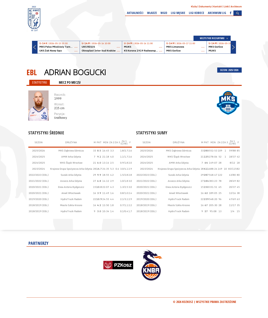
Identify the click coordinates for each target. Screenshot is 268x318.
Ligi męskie (178, 13)
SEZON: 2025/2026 (229, 70)
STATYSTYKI (39, 82)
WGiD (164, 13)
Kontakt (217, 6)
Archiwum (236, 6)
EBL (31, 72)
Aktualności (135, 13)
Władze (152, 13)
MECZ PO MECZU (70, 82)
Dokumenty (205, 6)
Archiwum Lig (217, 13)
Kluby (194, 6)
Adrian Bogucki (75, 72)
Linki (226, 6)
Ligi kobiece (196, 13)
